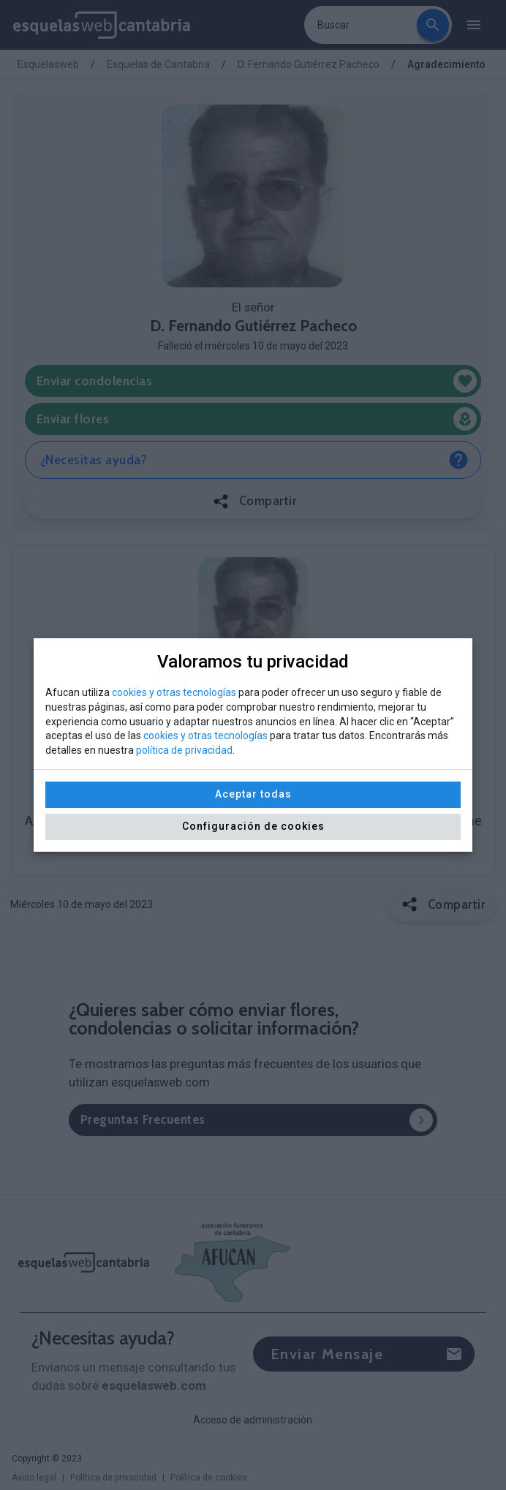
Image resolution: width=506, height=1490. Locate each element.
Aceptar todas (253, 794)
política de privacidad (184, 750)
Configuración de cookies (253, 826)
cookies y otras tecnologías (174, 692)
